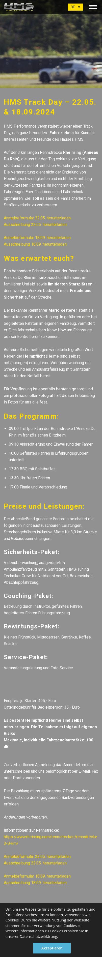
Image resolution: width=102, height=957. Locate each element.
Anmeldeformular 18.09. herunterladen (37, 237)
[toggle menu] (93, 6)
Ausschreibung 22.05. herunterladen (35, 224)
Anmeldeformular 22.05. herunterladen (37, 218)
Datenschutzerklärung (38, 936)
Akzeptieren (52, 948)
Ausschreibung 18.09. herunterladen (35, 244)
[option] (51, 44)
